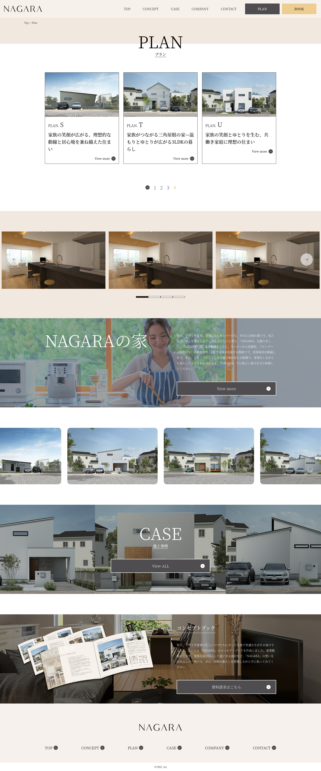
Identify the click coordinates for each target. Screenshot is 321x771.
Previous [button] (14, 259)
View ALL (160, 566)
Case (175, 9)
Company (200, 9)
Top (127, 9)
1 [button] (142, 297)
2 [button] (154, 297)
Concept (150, 9)
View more (102, 158)
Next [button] (307, 259)
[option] (53, 261)
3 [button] (166, 297)
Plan (262, 9)
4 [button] (179, 297)
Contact (228, 9)
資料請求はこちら (226, 687)
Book (299, 9)
